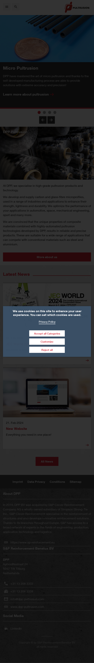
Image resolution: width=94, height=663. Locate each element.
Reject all (47, 349)
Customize (47, 341)
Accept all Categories (47, 333)
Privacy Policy (47, 321)
